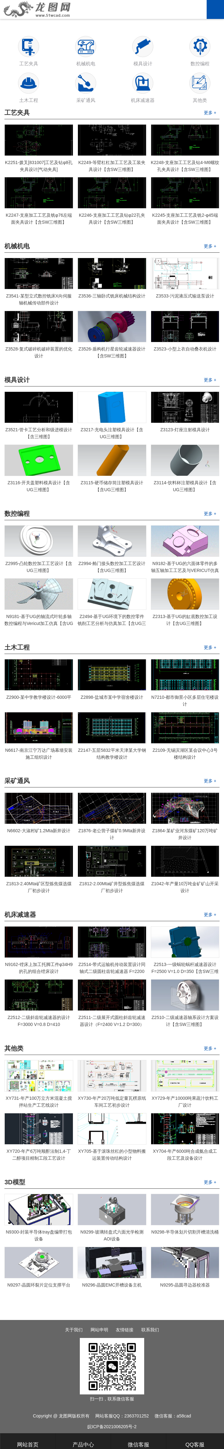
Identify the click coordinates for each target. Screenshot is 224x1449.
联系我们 (150, 1329)
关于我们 (74, 1329)
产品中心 (83, 1442)
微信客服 (138, 1442)
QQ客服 (195, 1442)
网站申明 (99, 1329)
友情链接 (124, 1329)
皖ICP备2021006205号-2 (112, 1426)
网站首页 (27, 1442)
